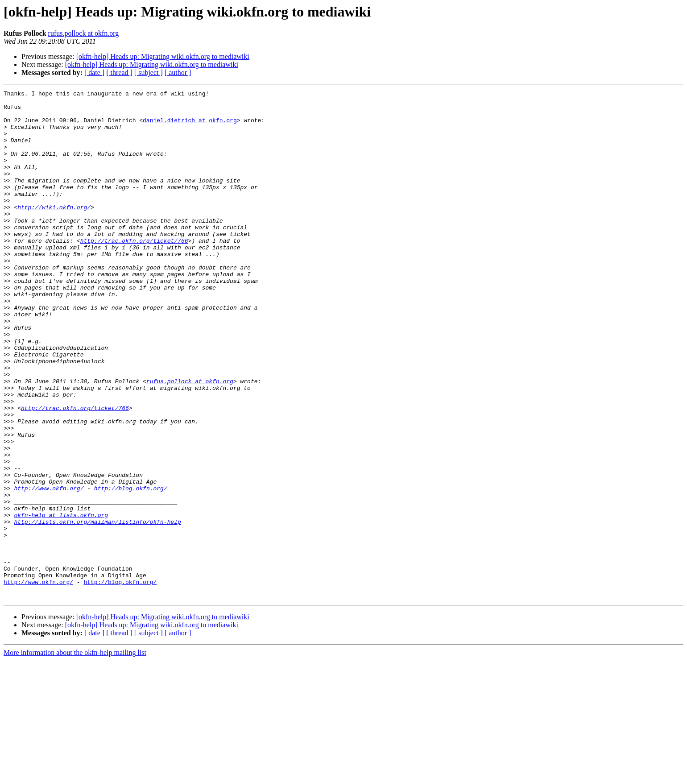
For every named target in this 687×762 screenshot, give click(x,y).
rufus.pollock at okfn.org (83, 33)
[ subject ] (148, 72)
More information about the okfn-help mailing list (75, 754)
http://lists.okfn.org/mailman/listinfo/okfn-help (97, 609)
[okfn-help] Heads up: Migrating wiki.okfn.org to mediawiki (162, 56)
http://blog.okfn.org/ (130, 568)
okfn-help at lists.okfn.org (61, 600)
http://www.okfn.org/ (48, 568)
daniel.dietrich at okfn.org (190, 127)
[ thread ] (119, 72)
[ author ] (178, 72)
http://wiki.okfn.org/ (54, 231)
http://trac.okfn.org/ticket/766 (134, 271)
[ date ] (94, 72)
